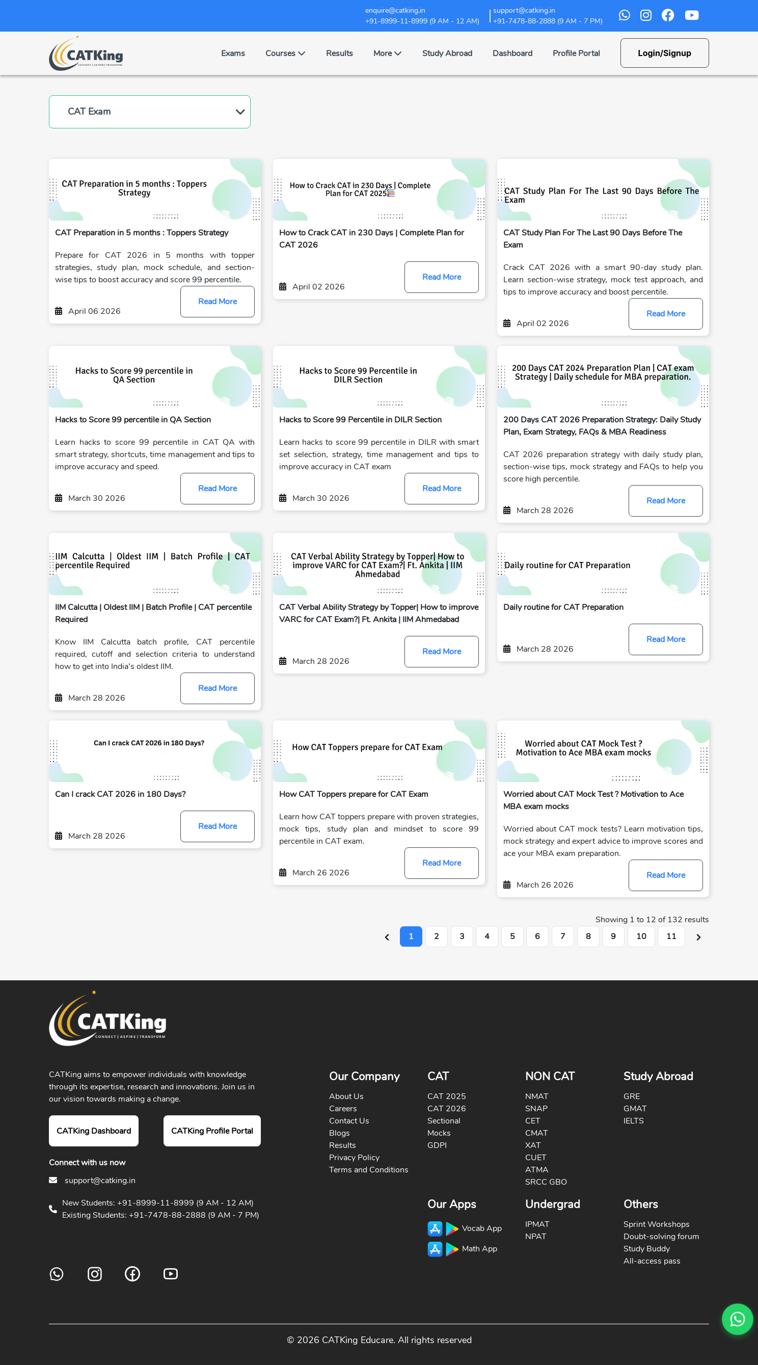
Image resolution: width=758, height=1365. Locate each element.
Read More (217, 301)
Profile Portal (576, 53)
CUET (536, 1157)
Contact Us (349, 1121)
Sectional (444, 1121)
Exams (233, 53)
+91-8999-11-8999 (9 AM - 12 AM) (422, 21)
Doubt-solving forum (661, 1236)
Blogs (339, 1133)
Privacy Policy (354, 1157)
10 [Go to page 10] (641, 936)
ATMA (537, 1169)
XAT (533, 1145)
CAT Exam (89, 111)
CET (532, 1121)
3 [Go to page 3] (462, 936)
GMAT (635, 1108)
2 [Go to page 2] (436, 936)
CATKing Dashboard (94, 1131)
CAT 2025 (446, 1096)
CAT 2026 (446, 1108)
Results (339, 53)
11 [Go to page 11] (671, 936)
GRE (632, 1096)
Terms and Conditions (369, 1169)
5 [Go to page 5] (512, 936)
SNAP (536, 1108)
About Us (346, 1096)
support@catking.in (100, 1180)
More (387, 53)
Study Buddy (647, 1248)
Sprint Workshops (657, 1224)
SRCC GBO (546, 1182)
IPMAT (537, 1224)
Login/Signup (664, 53)
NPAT (536, 1236)
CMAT (536, 1133)
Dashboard (512, 53)
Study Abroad (447, 53)
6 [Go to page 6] (537, 936)
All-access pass (652, 1261)
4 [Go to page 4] (487, 936)
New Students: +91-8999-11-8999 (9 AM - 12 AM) (158, 1203)
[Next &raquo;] (698, 936)
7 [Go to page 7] (562, 936)
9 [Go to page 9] (613, 936)
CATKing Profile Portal (212, 1131)
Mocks (439, 1133)
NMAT (537, 1096)
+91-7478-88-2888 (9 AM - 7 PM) (548, 21)
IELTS (634, 1121)
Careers (343, 1108)
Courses (285, 53)
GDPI (437, 1145)
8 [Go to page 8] (588, 936)
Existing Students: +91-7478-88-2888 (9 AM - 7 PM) (160, 1215)
